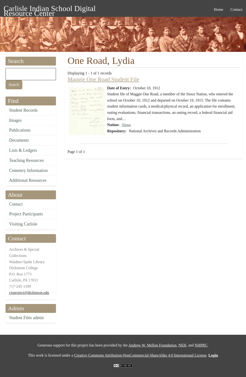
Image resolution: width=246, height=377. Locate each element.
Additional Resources (27, 180)
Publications (20, 130)
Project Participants (26, 214)
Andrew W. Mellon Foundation (153, 345)
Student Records (23, 110)
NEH (182, 345)
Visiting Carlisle (23, 224)
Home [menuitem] (218, 9)
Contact (16, 204)
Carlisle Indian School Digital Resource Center (50, 9)
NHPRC (201, 345)
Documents (19, 140)
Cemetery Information (28, 170)
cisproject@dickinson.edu (29, 293)
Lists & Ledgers (23, 150)
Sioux (126, 125)
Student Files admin (26, 317)
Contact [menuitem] (236, 9)
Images (15, 120)
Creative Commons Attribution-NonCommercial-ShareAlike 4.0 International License (140, 355)
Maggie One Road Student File (103, 79)
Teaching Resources (26, 160)
